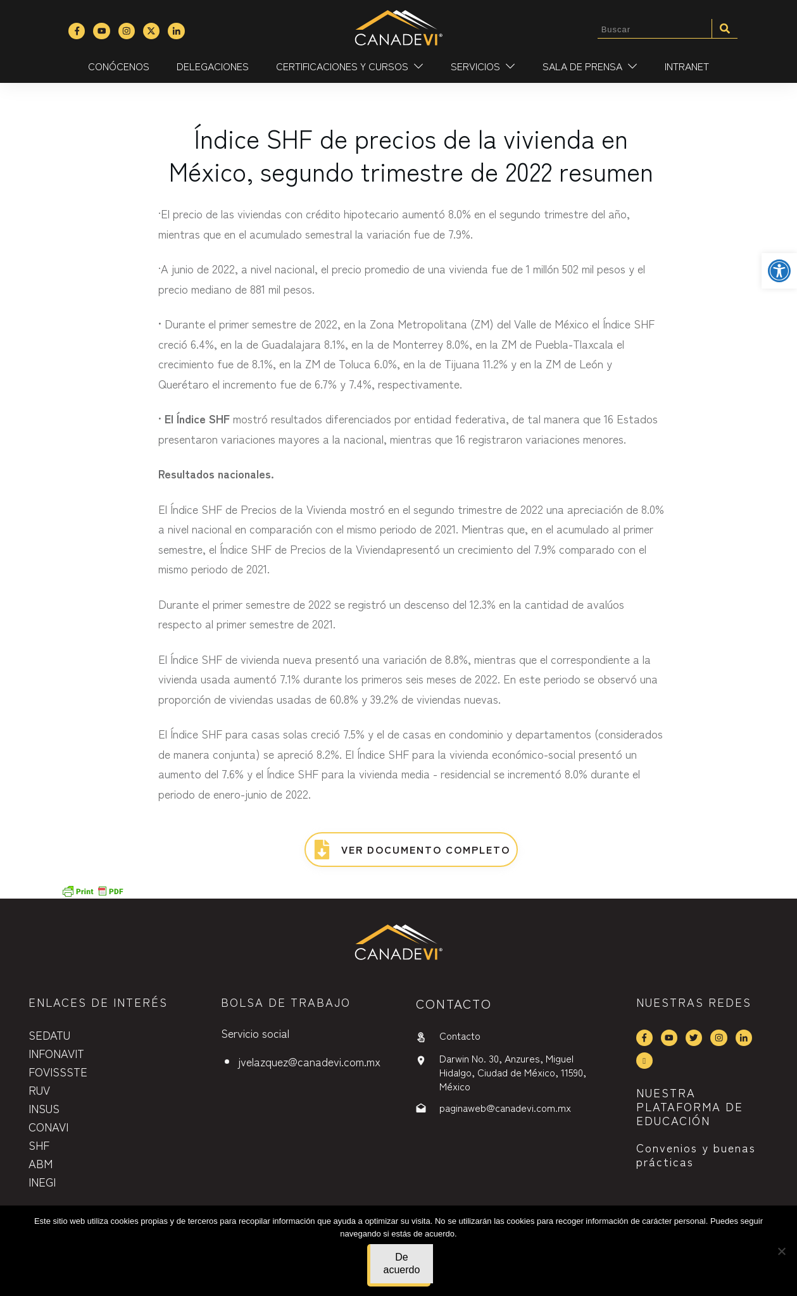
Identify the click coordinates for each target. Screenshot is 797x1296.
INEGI (42, 1181)
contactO (454, 1003)
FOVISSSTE (57, 1071)
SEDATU (49, 1034)
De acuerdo (402, 1263)
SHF (38, 1145)
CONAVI (48, 1126)
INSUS (44, 1108)
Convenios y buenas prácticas (696, 1154)
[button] (779, 271)
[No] (781, 1251)
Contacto (459, 1035)
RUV (39, 1089)
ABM (40, 1163)
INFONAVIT (56, 1053)
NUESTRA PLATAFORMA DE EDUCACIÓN (689, 1106)
